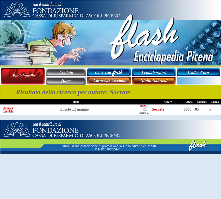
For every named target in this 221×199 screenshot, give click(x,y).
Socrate (158, 109)
